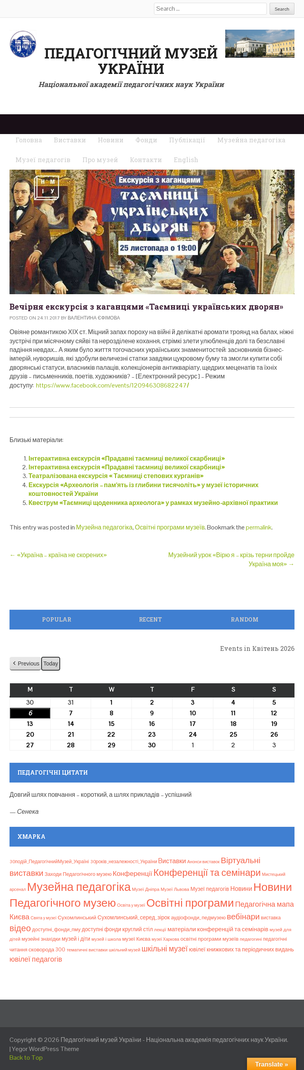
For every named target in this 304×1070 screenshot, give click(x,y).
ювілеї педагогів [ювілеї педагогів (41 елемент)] (36, 959)
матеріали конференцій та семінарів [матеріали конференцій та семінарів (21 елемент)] (217, 929)
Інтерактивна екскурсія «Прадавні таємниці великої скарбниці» (126, 458)
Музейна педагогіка (104, 527)
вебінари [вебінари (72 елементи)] (243, 916)
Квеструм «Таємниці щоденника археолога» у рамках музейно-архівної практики (153, 503)
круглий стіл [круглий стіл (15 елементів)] (137, 929)
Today (50, 663)
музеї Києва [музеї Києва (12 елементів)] (136, 939)
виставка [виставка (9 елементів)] (271, 918)
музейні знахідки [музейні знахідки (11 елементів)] (40, 939)
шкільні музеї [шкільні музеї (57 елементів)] (164, 949)
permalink (259, 527)
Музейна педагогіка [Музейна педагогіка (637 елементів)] (79, 886)
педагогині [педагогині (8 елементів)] (251, 939)
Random (244, 619)
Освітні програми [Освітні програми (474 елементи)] (190, 903)
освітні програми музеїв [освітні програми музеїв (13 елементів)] (209, 939)
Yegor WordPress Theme (45, 1049)
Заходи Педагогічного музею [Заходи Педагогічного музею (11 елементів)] (78, 874)
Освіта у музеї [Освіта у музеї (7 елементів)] (131, 905)
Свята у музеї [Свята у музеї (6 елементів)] (43, 918)
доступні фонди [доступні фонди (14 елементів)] (101, 929)
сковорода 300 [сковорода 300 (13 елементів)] (46, 949)
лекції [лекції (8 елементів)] (160, 929)
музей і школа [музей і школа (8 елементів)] (106, 939)
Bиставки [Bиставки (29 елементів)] (172, 860)
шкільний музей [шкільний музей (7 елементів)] (125, 950)
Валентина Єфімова (94, 318)
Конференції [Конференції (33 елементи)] (132, 873)
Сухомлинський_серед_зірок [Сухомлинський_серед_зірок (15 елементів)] (133, 917)
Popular (56, 619)
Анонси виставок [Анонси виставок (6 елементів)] (203, 861)
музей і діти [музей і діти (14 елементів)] (76, 938)
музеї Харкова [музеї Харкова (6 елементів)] (165, 939)
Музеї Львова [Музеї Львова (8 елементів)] (175, 889)
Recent (150, 619)
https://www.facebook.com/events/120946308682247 (112, 385)
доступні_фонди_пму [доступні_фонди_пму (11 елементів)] (56, 929)
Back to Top (26, 1057)
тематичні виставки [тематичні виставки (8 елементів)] (87, 950)
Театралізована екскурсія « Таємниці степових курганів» (115, 476)
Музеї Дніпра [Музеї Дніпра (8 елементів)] (146, 889)
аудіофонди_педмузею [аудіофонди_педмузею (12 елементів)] (198, 917)
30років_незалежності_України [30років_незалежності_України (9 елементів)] (123, 861)
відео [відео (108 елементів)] (20, 928)
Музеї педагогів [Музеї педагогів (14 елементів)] (209, 888)
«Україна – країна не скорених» (58, 555)
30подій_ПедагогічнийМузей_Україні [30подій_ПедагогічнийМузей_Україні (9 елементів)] (49, 861)
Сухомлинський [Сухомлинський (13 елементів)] (77, 917)
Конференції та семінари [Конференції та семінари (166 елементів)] (206, 872)
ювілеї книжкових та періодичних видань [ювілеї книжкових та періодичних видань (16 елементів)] (241, 949)
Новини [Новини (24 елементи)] (241, 889)
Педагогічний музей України (131, 60)
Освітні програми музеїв (170, 527)
